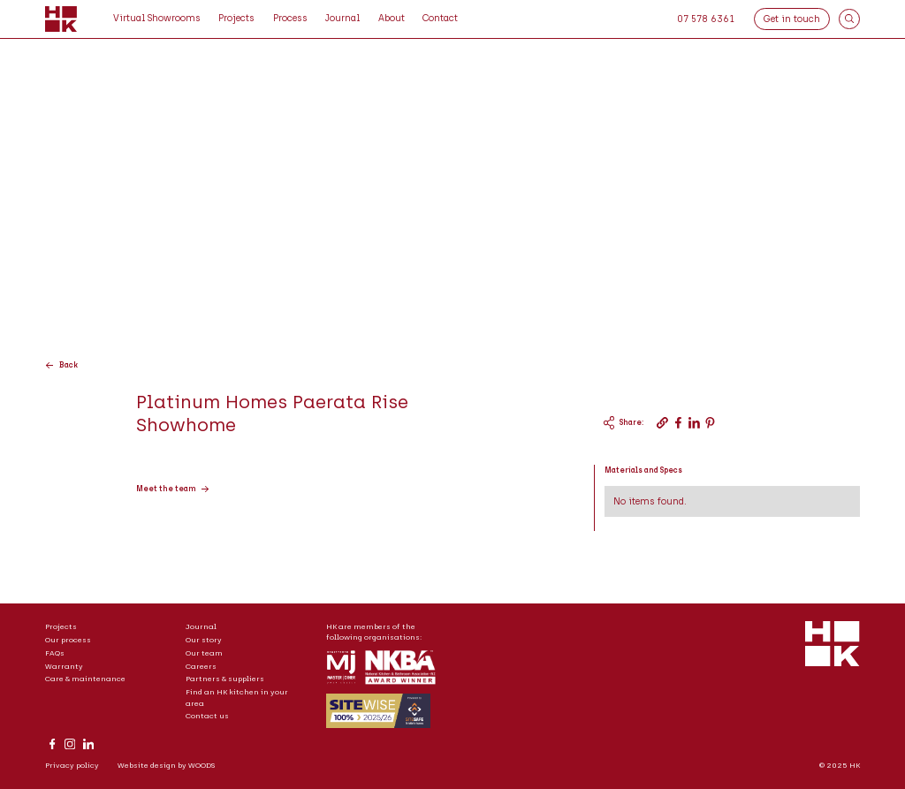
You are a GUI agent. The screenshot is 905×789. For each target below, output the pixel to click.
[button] (290, 19)
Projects (61, 626)
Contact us (207, 715)
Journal (201, 626)
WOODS (201, 765)
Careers (201, 666)
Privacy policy (72, 765)
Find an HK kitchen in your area (237, 697)
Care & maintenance (85, 678)
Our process (68, 639)
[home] (61, 19)
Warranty (64, 666)
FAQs (55, 653)
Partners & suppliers (225, 678)
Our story (204, 639)
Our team (204, 653)
